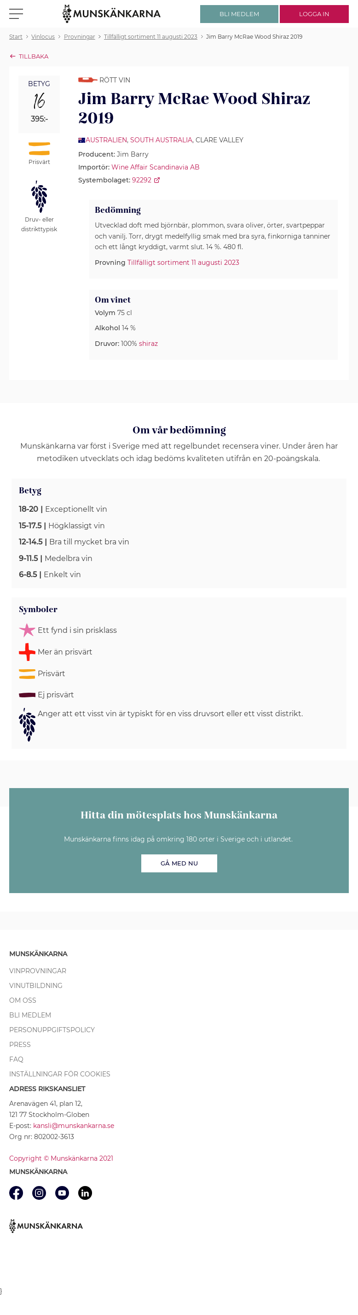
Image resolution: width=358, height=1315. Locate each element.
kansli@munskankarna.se (73, 1126)
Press (20, 1044)
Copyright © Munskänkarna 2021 (61, 1158)
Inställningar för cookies (59, 1074)
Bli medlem (30, 1015)
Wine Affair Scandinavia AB (155, 167)
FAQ (16, 1059)
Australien (106, 140)
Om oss (22, 1000)
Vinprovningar (37, 971)
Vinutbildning (36, 986)
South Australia (161, 140)
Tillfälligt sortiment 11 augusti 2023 (183, 262)
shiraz (148, 343)
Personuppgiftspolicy (52, 1030)
